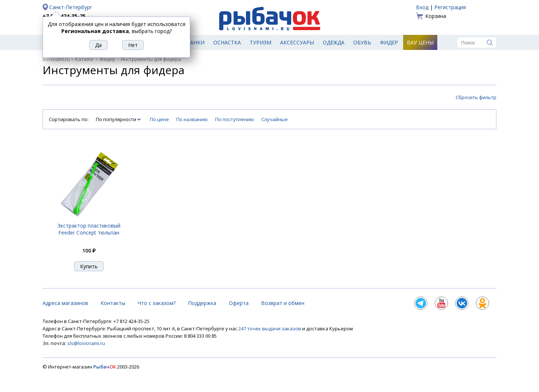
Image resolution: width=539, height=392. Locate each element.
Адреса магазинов (65, 303)
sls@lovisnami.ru (86, 343)
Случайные (274, 119)
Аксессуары (297, 42)
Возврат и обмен (282, 303)
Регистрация (450, 7)
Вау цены (420, 42)
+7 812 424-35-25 (64, 15)
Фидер (389, 42)
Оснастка (227, 42)
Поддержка (202, 303)
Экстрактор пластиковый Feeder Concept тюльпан (88, 229)
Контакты (113, 303)
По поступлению (234, 119)
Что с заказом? (157, 303)
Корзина (435, 15)
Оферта (239, 303)
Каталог (84, 59)
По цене (159, 119)
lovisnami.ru (56, 59)
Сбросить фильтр (476, 97)
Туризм (260, 42)
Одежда (333, 42)
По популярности (116, 119)
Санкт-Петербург (70, 7)
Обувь (362, 42)
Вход (422, 7)
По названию (192, 119)
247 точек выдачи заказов (270, 328)
